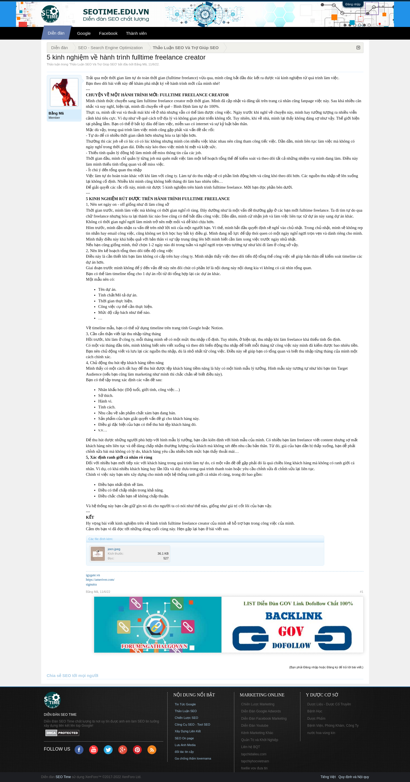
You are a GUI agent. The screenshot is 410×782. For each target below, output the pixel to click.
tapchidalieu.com (254, 754)
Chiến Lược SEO (186, 717)
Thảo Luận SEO (186, 711)
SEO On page (184, 738)
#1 (361, 591)
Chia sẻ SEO (59, 675)
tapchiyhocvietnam (255, 761)
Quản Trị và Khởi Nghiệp (259, 740)
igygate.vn (93, 575)
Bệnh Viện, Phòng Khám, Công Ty (333, 726)
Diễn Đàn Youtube (254, 726)
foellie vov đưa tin (254, 768)
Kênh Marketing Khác (257, 733)
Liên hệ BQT (250, 747)
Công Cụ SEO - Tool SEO (192, 724)
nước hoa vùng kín (321, 733)
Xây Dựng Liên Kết (188, 731)
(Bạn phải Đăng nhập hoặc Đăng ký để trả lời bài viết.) (326, 667)
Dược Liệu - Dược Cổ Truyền (329, 704)
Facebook (108, 33)
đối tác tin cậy (184, 751)
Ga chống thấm (185, 758)
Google (84, 33)
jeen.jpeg (114, 549)
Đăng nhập (353, 4)
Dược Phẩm (316, 719)
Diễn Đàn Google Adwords (261, 711)
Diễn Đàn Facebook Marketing (264, 719)
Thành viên (136, 33)
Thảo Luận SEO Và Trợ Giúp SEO (93, 64)
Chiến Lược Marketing (258, 704)
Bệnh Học (314, 711)
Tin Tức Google (185, 704)
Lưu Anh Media (185, 745)
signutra (91, 584)
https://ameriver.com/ (100, 580)
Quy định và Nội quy (354, 777)
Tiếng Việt (328, 777)
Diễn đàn (56, 33)
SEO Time (63, 777)
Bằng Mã (140, 64)
